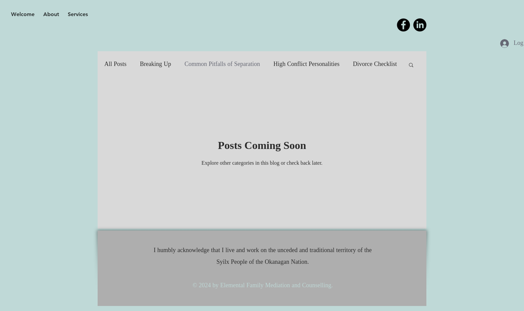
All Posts (115, 64)
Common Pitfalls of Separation (222, 64)
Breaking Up (155, 64)
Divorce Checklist (375, 64)
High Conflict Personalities (306, 64)
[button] (411, 65)
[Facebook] (403, 24)
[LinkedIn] (419, 24)
